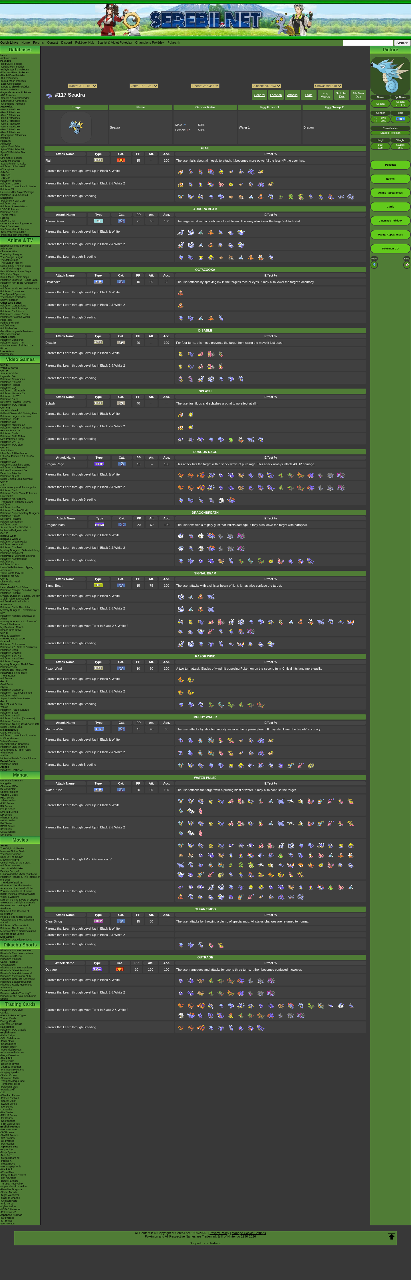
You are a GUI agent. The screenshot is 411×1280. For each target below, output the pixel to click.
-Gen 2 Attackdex (10, 112)
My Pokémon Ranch (11, 627)
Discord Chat (7, 220)
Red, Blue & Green (11, 704)
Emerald (5, 641)
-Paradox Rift (7, 1089)
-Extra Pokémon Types (13, 1015)
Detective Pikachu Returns (15, 402)
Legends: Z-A (8, 376)
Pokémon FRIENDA (11, 769)
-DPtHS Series (8, 1115)
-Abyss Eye (6, 1149)
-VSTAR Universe (10, 1209)
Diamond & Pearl (10, 581)
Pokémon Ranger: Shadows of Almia (17, 617)
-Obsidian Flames (10, 1095)
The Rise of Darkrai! (11, 882)
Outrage (51, 969)
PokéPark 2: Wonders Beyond (17, 555)
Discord (66, 42)
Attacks (292, 95)
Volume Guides (9, 794)
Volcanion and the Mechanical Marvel (17, 921)
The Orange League (11, 257)
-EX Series (6, 1118)
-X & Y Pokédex (9, 78)
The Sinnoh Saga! (10, 268)
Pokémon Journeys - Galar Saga (19, 280)
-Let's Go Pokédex (10, 83)
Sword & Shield (9, 410)
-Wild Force (6, 1203)
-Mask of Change (10, 1197)
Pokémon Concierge (12, 339)
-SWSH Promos (9, 1135)
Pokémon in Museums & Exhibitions (14, 196)
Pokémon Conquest (11, 553)
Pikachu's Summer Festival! (16, 967)
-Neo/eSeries (7, 1121)
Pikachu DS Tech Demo (13, 670)
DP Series (6, 814)
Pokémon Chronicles (12, 291)
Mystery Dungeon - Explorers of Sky (18, 611)
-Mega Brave (7, 1163)
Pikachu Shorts (20, 944)
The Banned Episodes (13, 297)
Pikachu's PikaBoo (10, 959)
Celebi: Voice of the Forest (15, 862)
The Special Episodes (12, 294)
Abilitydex (5, 143)
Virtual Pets (6, 752)
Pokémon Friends (10, 384)
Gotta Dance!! (8, 964)
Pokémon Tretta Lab (11, 544)
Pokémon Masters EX (12, 393)
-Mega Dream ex (9, 1158)
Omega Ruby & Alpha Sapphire (18, 487)
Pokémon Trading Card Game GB (19, 724)
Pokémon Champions (12, 379)
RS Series (6, 806)
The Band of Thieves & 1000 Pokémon (16, 503)
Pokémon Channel (10, 652)
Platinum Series (9, 817)
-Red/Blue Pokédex (11, 63)
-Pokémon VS (8, 1212)
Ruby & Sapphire (10, 635)
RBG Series (7, 797)
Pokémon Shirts (9, 212)
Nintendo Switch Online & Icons (18, 758)
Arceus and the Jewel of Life (16, 888)
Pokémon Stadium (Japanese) (17, 718)
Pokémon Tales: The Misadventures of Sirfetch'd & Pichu (17, 345)
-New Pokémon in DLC (13, 232)
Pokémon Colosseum (12, 644)
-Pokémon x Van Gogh (13, 200)
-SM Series (6, 1106)
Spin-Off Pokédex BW (12, 152)
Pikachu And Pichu (11, 956)
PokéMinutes (7, 325)
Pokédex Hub (84, 42)
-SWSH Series (8, 1103)
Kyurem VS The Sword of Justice (19, 899)
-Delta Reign (7, 1035)
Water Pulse (54, 790)
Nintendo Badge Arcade (13, 530)
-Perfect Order (8, 1046)
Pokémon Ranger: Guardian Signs (19, 590)
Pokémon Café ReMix (12, 390)
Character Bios (8, 251)
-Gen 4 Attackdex (10, 118)
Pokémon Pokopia (10, 382)
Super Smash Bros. (11, 727)
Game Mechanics (10, 160)
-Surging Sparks (9, 1072)
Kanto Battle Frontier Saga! (15, 265)
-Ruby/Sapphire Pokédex (14, 69)
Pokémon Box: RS (10, 655)
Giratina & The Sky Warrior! (16, 885)
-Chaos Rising (8, 1044)
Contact (52, 42)
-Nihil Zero (6, 1155)
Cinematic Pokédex (11, 158)
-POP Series (7, 1143)
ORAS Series (8, 831)
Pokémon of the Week (12, 166)
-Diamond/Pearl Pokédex (14, 72)
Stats (309, 95)
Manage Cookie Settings (249, 1233)
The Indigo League (11, 254)
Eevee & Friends (9, 990)
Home (25, 42)
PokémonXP (7, 189)
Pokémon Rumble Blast (13, 558)
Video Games (20, 359)
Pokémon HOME (10, 419)
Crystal (4, 687)
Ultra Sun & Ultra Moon (13, 453)
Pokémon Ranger (10, 661)
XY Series (6, 829)
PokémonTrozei (9, 667)
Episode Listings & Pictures (15, 245)
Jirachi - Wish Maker (12, 868)
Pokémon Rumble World (14, 510)
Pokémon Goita (9, 764)
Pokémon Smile (9, 433)
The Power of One (10, 854)
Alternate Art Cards (11, 1024)
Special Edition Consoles (14, 744)
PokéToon (6, 319)
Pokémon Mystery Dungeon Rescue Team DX (16, 429)
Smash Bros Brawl (10, 630)
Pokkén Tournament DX (13, 470)
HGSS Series (8, 820)
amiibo (4, 755)
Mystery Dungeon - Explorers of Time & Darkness (18, 623)
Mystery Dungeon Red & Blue (17, 664)
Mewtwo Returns (9, 859)
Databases (20, 49)
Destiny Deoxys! (9, 871)
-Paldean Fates (9, 1086)
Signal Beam (54, 585)
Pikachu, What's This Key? (15, 993)
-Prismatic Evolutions (12, 1069)
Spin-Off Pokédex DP (12, 149)
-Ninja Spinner (8, 1152)
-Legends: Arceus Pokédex (15, 92)
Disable (50, 342)
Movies (20, 840)
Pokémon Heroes (10, 865)
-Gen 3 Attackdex (10, 115)
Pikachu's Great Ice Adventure (17, 979)
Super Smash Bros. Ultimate (16, 479)
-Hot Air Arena (8, 1178)
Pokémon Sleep (9, 399)
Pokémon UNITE (10, 396)
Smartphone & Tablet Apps (15, 749)
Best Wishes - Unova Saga (15, 271)
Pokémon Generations (13, 305)
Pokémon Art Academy (13, 498)
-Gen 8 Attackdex (10, 129)
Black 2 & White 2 (10, 538)
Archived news (8, 58)
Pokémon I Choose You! (14, 925)
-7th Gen (5, 177)
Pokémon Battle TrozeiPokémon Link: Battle (18, 494)
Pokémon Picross (10, 516)
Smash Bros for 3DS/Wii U (15, 527)
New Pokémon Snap (12, 439)
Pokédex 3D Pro (9, 564)
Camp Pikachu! (9, 961)
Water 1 (244, 127)
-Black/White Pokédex (12, 75)
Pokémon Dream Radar (13, 541)
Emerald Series (9, 811)
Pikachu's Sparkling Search (15, 981)
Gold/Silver (6, 684)
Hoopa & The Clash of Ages (16, 916)
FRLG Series (7, 809)
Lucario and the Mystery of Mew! (18, 874)
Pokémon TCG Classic (13, 1029)
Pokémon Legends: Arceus (15, 416)
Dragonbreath (55, 525)
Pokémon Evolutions (12, 311)
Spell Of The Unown (11, 857)
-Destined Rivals (9, 1063)
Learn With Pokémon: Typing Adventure (16, 569)
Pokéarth (174, 42)
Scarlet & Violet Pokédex (114, 42)
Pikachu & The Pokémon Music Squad (18, 997)
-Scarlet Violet (8, 1101)
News (3, 55)
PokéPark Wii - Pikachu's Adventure (14, 603)
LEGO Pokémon (9, 209)
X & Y (3, 484)
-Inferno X (6, 1160)
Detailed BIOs (8, 789)
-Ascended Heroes (11, 1049)
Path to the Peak (9, 322)
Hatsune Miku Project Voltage (17, 192)
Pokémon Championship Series (18, 186)
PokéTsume (7, 354)
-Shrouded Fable (9, 1078)
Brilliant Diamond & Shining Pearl (19, 413)
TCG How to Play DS (12, 573)
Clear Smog (53, 921)
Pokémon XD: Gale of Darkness (18, 647)
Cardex (4, 155)
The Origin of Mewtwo (12, 848)
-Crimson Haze (8, 1200)
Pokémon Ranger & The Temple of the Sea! (20, 878)
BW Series (6, 823)
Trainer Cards (8, 1018)
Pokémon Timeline (10, 180)
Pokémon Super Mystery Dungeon (20, 513)
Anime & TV (20, 240)
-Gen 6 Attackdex (10, 123)
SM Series (6, 834)
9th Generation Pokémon (14, 229)
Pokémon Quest (9, 476)
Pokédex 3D (7, 561)
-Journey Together (10, 1066)
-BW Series (6, 1112)
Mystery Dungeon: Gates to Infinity (20, 550)
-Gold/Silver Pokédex (12, 66)
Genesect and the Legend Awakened (15, 907)
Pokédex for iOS (9, 575)
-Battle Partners (9, 1180)
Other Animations (10, 334)
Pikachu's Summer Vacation (16, 950)
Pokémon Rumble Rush (13, 467)
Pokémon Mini (8, 695)
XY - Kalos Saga (9, 274)
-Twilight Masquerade (12, 1081)
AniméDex (6, 248)
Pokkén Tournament (11, 521)
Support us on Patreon (205, 1243)
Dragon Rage (54, 464)
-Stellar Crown (8, 1075)
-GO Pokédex (8, 95)
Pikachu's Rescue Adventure (16, 953)
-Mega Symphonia (10, 1166)
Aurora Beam (54, 221)
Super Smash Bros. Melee (15, 698)
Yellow (4, 707)
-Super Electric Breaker (13, 1186)
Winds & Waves (9, 367)
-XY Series (6, 1109)
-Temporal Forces (10, 1083)
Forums (38, 42)
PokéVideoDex (8, 328)
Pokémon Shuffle (10, 507)
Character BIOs (9, 786)
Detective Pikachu (10, 473)
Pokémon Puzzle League (14, 709)
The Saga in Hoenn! (11, 262)
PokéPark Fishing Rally (13, 672)
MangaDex (6, 783)
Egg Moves (325, 95)
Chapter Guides (9, 792)
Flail (48, 160)
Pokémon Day (8, 203)
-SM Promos (7, 1138)
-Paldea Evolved (9, 1098)
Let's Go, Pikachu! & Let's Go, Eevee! (17, 457)
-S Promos (6, 1220)
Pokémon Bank (9, 490)
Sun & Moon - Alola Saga (14, 277)
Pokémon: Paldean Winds (15, 317)
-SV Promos (7, 1132)
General (259, 95)
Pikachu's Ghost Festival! (14, 970)
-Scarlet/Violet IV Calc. (13, 163)
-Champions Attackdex (13, 135)
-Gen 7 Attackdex (10, 126)
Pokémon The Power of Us (15, 928)
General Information (11, 780)
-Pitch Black (7, 1041)
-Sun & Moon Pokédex (13, 81)
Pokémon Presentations (14, 206)
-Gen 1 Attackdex (10, 109)
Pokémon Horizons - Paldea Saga (19, 288)
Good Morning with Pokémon (16, 331)
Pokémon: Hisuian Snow (14, 314)
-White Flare (7, 1061)
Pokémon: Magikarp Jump (15, 464)
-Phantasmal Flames (12, 1052)
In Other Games (9, 738)
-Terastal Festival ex (11, 1183)
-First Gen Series (10, 1123)
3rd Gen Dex (342, 95)
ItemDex (5, 138)
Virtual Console (9, 741)
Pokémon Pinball (10, 715)
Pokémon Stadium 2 (11, 689)
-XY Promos (7, 1140)
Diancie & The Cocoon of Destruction (14, 912)
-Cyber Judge (8, 1206)
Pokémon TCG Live (11, 444)
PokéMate (6, 678)
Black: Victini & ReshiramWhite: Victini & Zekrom (18, 895)
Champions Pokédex (149, 42)
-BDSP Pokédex (9, 89)
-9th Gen (5, 172)
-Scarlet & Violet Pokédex (14, 98)
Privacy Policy (219, 1233)
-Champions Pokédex (12, 103)
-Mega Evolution (9, 1055)
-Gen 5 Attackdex (10, 120)
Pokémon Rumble (10, 593)
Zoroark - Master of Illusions (16, 891)
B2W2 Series (7, 826)
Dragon (308, 127)
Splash (50, 403)
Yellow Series (8, 800)
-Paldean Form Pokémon (14, 234)
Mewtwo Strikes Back (12, 851)
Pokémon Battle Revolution (15, 607)
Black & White (8, 536)
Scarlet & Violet (9, 373)
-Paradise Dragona (11, 1189)
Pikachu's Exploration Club (15, 976)
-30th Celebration (10, 1038)
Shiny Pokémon (9, 299)
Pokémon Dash (9, 650)
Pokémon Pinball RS (12, 658)
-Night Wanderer (9, 1195)
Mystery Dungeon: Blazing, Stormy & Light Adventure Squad (20, 597)
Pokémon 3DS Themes (13, 746)
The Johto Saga (9, 260)
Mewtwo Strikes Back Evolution (18, 931)
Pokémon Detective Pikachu (16, 939)
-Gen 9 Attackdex (10, 132)
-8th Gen (5, 175)
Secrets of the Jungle (12, 933)
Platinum (5, 584)
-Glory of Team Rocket (13, 1175)
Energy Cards (8, 1021)
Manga (20, 775)
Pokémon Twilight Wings (14, 308)
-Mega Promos (8, 1129)
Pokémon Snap (9, 712)
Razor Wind (53, 668)
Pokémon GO (8, 387)
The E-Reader (8, 675)
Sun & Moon (7, 450)
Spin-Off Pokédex (10, 146)
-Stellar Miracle (8, 1192)
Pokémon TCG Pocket (13, 404)
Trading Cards (20, 1004)
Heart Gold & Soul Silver (14, 587)
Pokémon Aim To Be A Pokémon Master (18, 284)
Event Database (9, 226)
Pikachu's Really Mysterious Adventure (16, 986)
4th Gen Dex (358, 95)
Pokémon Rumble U (11, 547)
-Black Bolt (6, 1058)
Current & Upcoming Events (16, 223)
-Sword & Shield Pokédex (14, 86)
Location (276, 95)
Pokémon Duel (8, 524)
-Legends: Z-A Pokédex (13, 100)
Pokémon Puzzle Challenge (16, 692)
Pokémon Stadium (10, 721)
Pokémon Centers (10, 183)
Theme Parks (8, 215)
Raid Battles (7, 1026)
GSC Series (7, 803)
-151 (2, 1092)
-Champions (7, 169)
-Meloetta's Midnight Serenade (17, 902)
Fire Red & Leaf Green (13, 638)
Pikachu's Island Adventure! (16, 973)
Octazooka (53, 282)
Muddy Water (54, 729)
